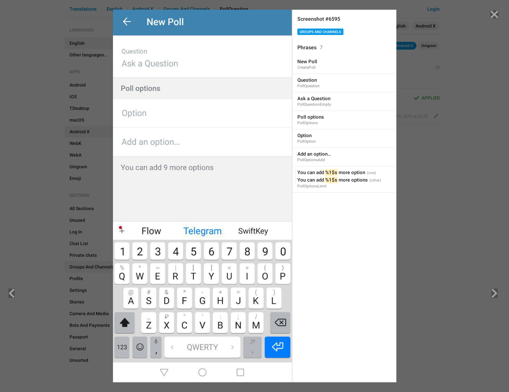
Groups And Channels (320, 32)
